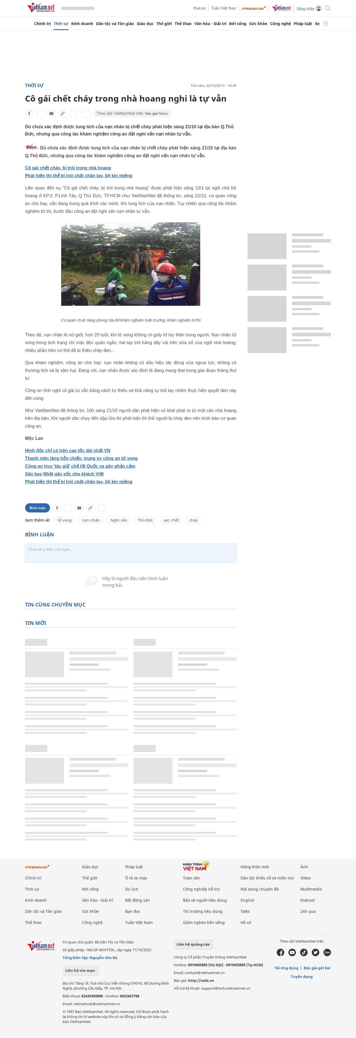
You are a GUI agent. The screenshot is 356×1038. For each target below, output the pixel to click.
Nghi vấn (118, 520)
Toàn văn (191, 878)
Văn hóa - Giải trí (210, 24)
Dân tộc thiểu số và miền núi (267, 878)
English (247, 900)
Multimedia (311, 889)
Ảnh (304, 866)
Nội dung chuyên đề (260, 889)
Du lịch (131, 889)
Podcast (200, 8)
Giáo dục (145, 24)
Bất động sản (137, 900)
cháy (193, 520)
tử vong (65, 520)
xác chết (171, 520)
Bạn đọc (132, 911)
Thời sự (61, 24)
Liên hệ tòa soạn (80, 970)
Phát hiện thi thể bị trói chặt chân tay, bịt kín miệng (78, 175)
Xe (317, 24)
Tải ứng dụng (286, 967)
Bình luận (37, 508)
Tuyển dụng (302, 976)
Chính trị (42, 24)
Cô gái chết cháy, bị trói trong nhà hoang (68, 168)
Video (305, 878)
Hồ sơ (246, 922)
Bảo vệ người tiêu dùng (205, 900)
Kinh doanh (82, 24)
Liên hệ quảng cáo (193, 944)
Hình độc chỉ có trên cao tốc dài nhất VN (67, 450)
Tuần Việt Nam (223, 8)
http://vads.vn (201, 980)
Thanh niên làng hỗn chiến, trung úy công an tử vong (81, 458)
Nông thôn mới (255, 866)
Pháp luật (303, 24)
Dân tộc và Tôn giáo (115, 24)
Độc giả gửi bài (317, 967)
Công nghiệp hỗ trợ (201, 889)
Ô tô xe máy (136, 878)
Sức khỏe (258, 24)
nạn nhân (91, 520)
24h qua (308, 911)
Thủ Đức (145, 520)
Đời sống (237, 24)
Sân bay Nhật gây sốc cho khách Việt (64, 474)
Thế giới (164, 24)
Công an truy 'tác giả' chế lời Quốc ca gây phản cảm (80, 466)
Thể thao (183, 24)
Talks (245, 911)
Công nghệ (280, 24)
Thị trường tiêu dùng (202, 911)
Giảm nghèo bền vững (204, 922)
